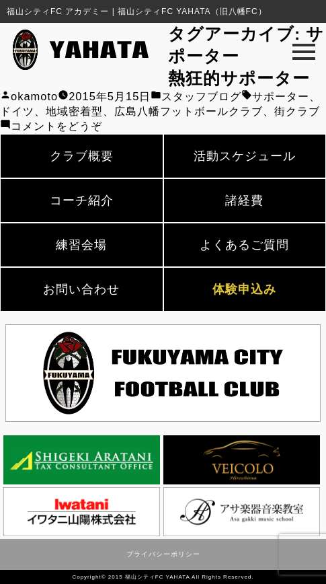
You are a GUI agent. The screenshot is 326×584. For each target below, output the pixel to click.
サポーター (280, 96)
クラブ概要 (82, 156)
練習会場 (81, 245)
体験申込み (244, 289)
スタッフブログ (201, 96)
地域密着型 (74, 111)
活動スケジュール (245, 156)
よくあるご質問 (244, 245)
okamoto (34, 96)
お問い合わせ (81, 289)
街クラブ (297, 111)
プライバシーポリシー (163, 554)
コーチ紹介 (82, 200)
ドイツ (17, 111)
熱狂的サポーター (239, 78)
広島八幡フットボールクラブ (188, 111)
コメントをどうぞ (56, 126)
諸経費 (244, 200)
